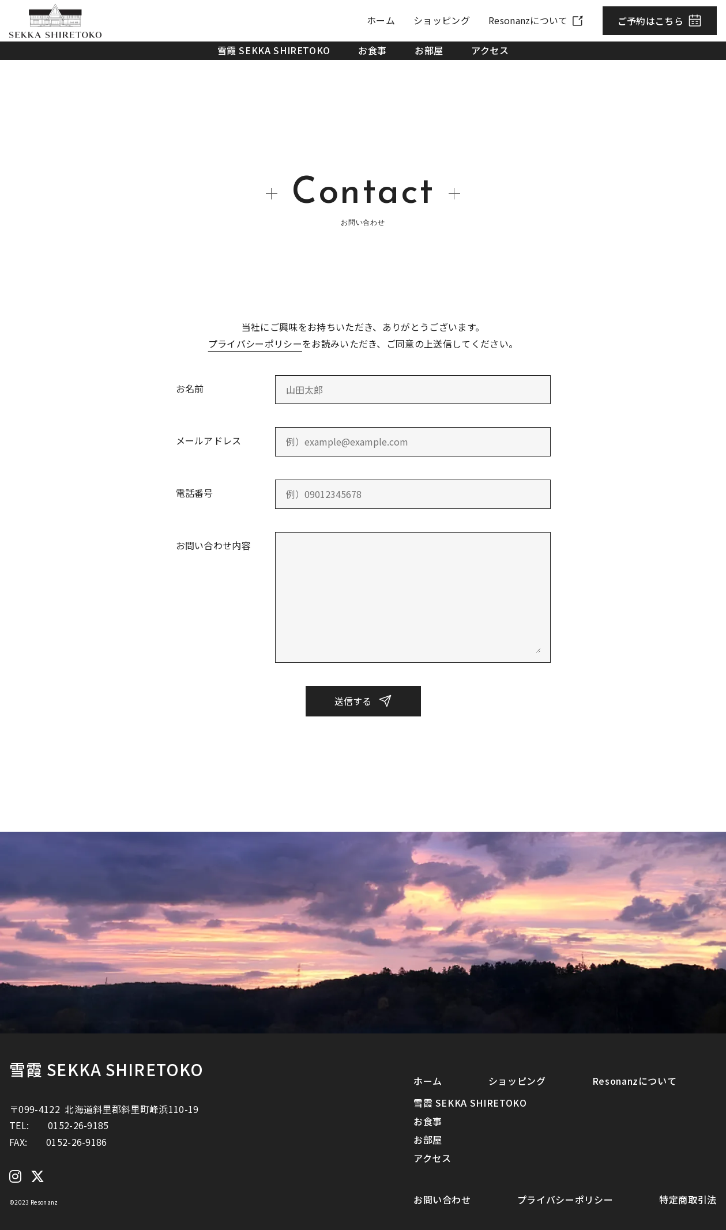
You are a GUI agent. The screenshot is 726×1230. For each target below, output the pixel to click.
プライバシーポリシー (255, 343)
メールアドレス (209, 440)
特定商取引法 (688, 1199)
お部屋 (429, 50)
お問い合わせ (442, 1199)
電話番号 (194, 493)
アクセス (490, 50)
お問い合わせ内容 (213, 545)
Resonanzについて (528, 20)
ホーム (381, 20)
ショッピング (441, 20)
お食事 (372, 50)
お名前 (190, 388)
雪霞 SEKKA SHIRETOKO (274, 50)
